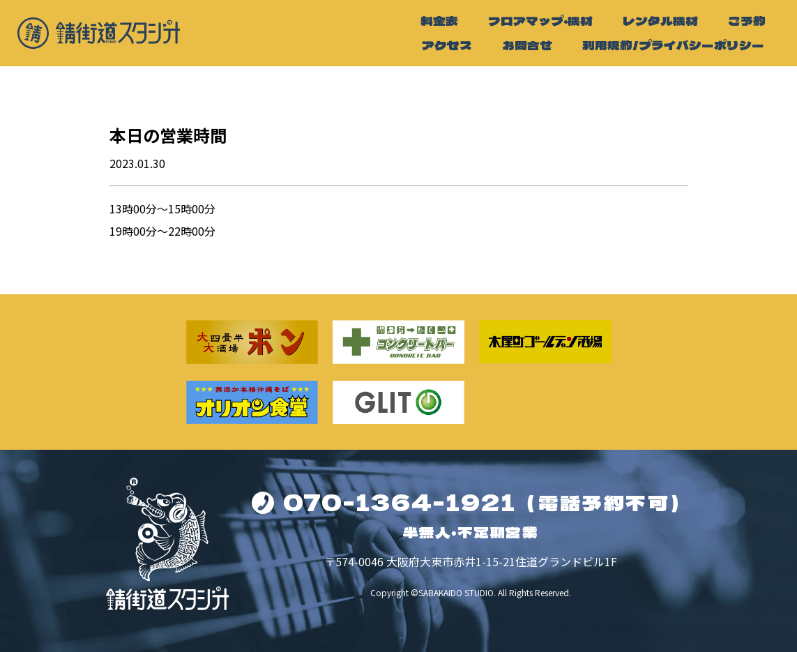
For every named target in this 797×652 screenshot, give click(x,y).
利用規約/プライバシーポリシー (673, 45)
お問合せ (527, 45)
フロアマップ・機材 (540, 20)
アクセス (447, 45)
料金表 (439, 20)
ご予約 (747, 20)
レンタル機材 (660, 20)
